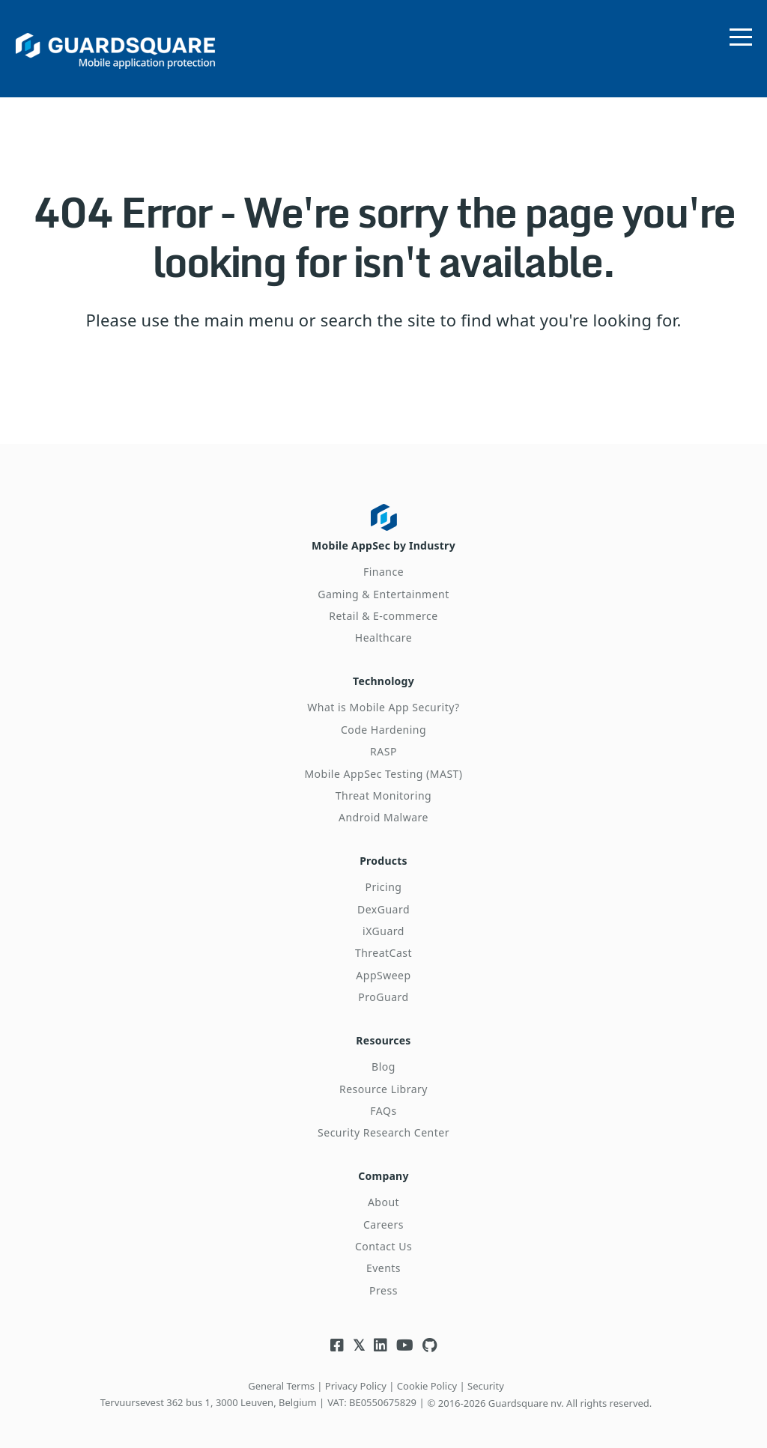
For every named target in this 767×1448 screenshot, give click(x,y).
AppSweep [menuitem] (383, 970)
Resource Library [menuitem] (383, 1081)
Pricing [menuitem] (384, 881)
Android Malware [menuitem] (383, 814)
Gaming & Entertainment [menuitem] (383, 592)
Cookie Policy (427, 1377)
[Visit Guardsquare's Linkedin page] (380, 1337)
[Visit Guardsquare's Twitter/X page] (359, 1337)
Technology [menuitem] (383, 678)
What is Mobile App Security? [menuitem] (383, 704)
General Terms (281, 1377)
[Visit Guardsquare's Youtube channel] (404, 1337)
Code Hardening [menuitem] (383, 726)
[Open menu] (741, 33)
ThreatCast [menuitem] (383, 947)
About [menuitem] (383, 1194)
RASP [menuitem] (383, 748)
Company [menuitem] (383, 1167)
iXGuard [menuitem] (383, 926)
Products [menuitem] (383, 855)
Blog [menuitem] (383, 1060)
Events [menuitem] (383, 1260)
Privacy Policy (355, 1377)
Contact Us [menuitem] (383, 1237)
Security (485, 1377)
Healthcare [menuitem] (383, 636)
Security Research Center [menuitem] (383, 1126)
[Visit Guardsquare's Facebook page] (337, 1337)
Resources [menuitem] (383, 1033)
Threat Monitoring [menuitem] (384, 792)
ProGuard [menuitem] (383, 992)
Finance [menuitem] (383, 570)
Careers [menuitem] (383, 1215)
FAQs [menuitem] (383, 1104)
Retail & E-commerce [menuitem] (383, 614)
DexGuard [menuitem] (383, 904)
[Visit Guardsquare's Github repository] (429, 1337)
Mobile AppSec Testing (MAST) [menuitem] (383, 770)
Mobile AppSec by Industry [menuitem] (383, 544)
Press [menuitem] (383, 1281)
